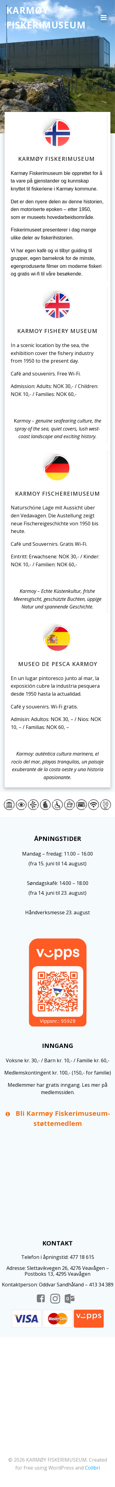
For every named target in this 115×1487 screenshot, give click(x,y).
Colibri (92, 1467)
